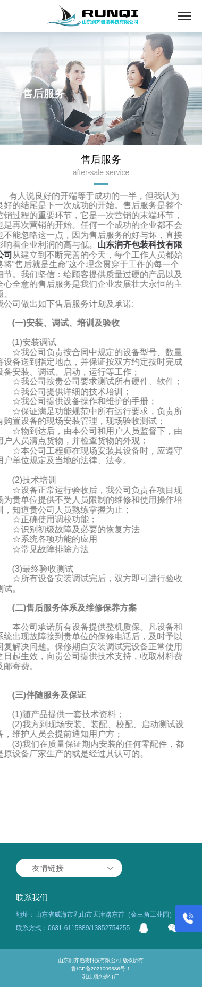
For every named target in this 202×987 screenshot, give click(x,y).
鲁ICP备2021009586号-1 (101, 969)
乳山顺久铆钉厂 (100, 976)
